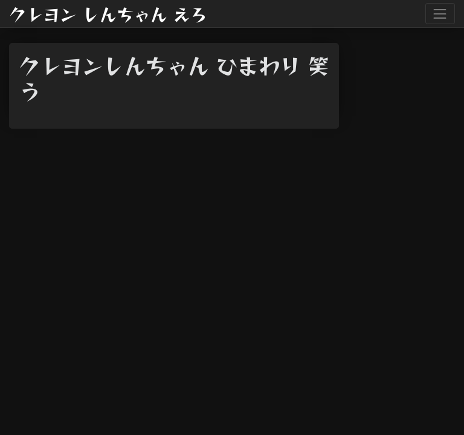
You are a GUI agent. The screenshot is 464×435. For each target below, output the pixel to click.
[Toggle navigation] (440, 13)
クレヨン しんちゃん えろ (108, 14)
